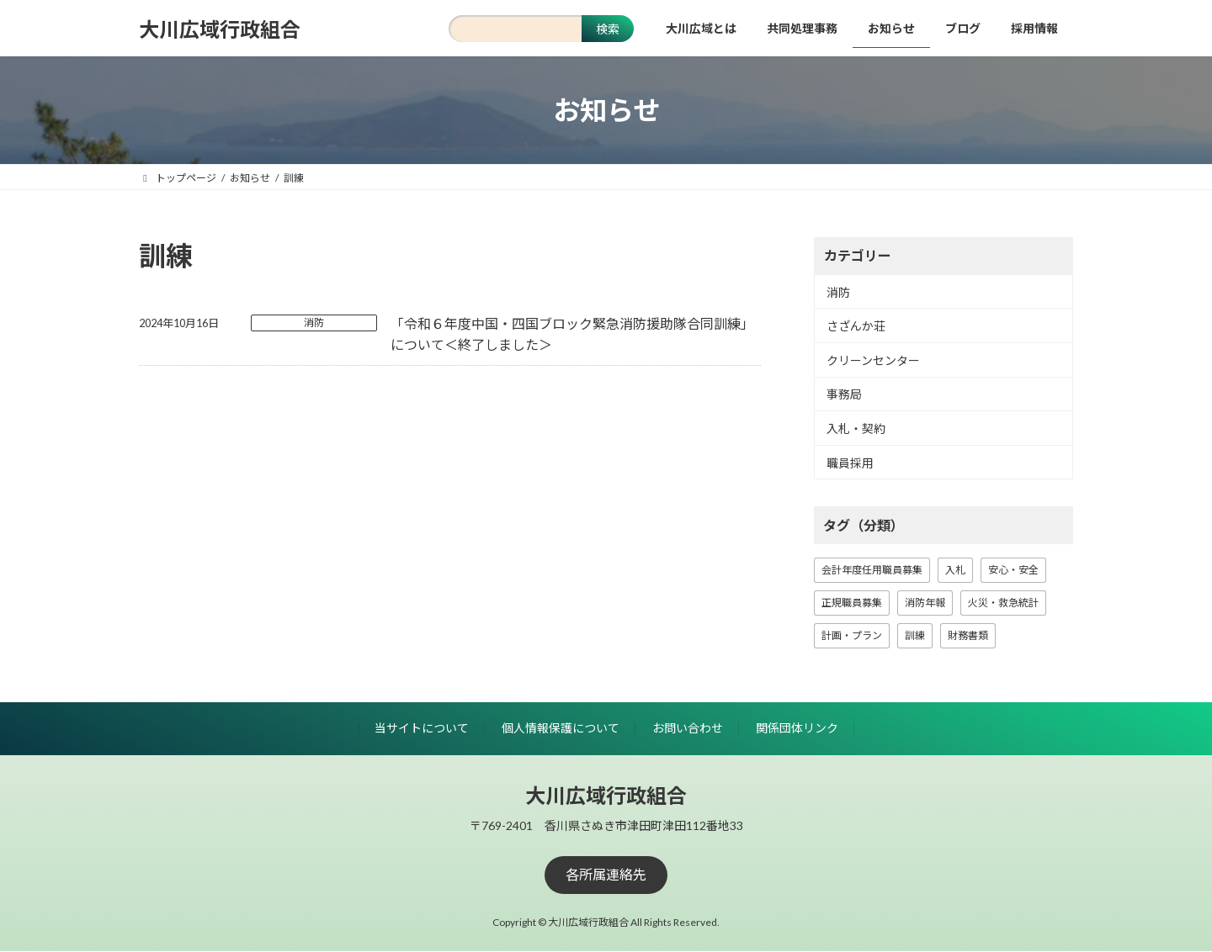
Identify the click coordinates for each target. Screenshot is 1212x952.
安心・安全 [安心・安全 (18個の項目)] (1013, 569)
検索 (607, 29)
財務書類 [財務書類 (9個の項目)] (968, 635)
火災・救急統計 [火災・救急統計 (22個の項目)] (1003, 602)
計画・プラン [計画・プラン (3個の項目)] (851, 635)
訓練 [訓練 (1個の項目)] (915, 635)
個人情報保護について (560, 728)
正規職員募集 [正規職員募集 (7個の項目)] (851, 602)
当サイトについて (422, 728)
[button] (606, 875)
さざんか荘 (856, 326)
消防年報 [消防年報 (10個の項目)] (925, 602)
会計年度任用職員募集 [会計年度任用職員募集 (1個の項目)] (871, 569)
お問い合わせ (687, 728)
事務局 (844, 395)
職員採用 (850, 463)
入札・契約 (856, 428)
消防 (314, 322)
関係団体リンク (797, 728)
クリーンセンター (873, 360)
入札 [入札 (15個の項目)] (955, 569)
